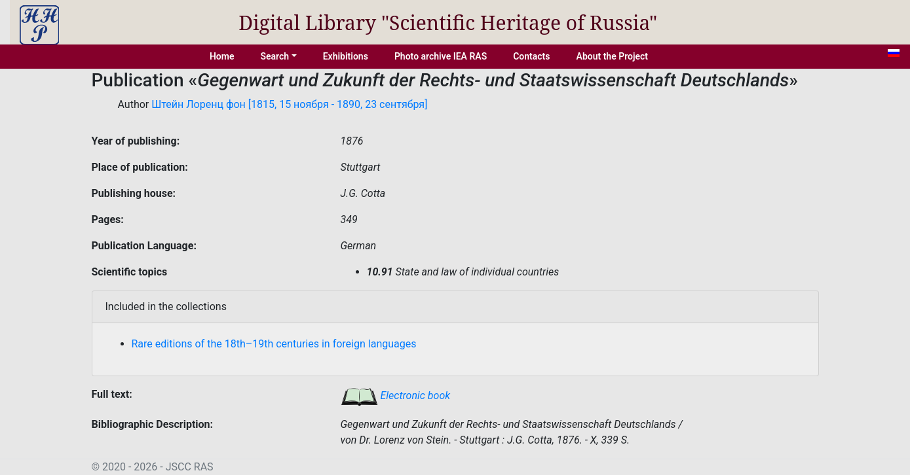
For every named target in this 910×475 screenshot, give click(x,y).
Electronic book (396, 395)
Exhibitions (345, 56)
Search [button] (274, 56)
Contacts (531, 56)
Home (222, 56)
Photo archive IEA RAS (440, 56)
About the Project (613, 56)
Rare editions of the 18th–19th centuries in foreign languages (274, 344)
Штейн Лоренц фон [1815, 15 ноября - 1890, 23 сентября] (289, 104)
